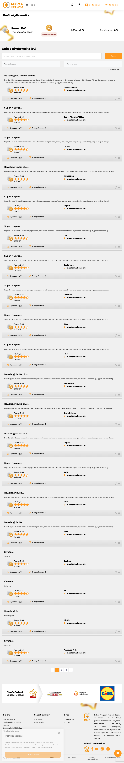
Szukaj (113, 56)
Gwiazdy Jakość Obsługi (12, 728)
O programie (69, 719)
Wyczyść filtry (115, 69)
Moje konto (37, 719)
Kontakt (67, 722)
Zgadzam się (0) (16, 98)
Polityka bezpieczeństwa (92, 758)
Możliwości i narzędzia (12, 722)
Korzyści (6, 725)
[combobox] (31, 64)
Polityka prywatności (112, 757)
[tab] (16, 714)
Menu (32, 5)
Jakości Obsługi (15, 693)
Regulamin (72, 757)
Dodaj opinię (94, 5)
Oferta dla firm (111, 5)
